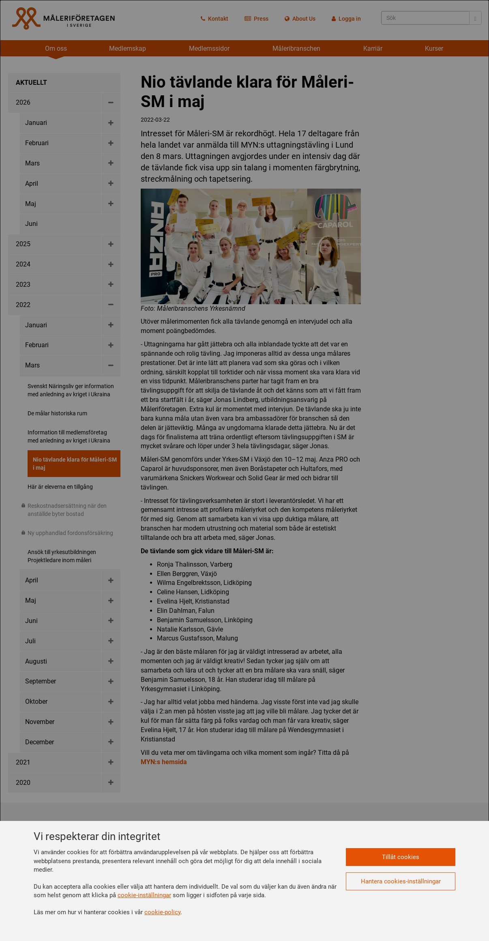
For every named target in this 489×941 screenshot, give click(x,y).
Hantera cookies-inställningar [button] (401, 881)
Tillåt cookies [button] (400, 857)
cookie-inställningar (144, 895)
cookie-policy (162, 912)
